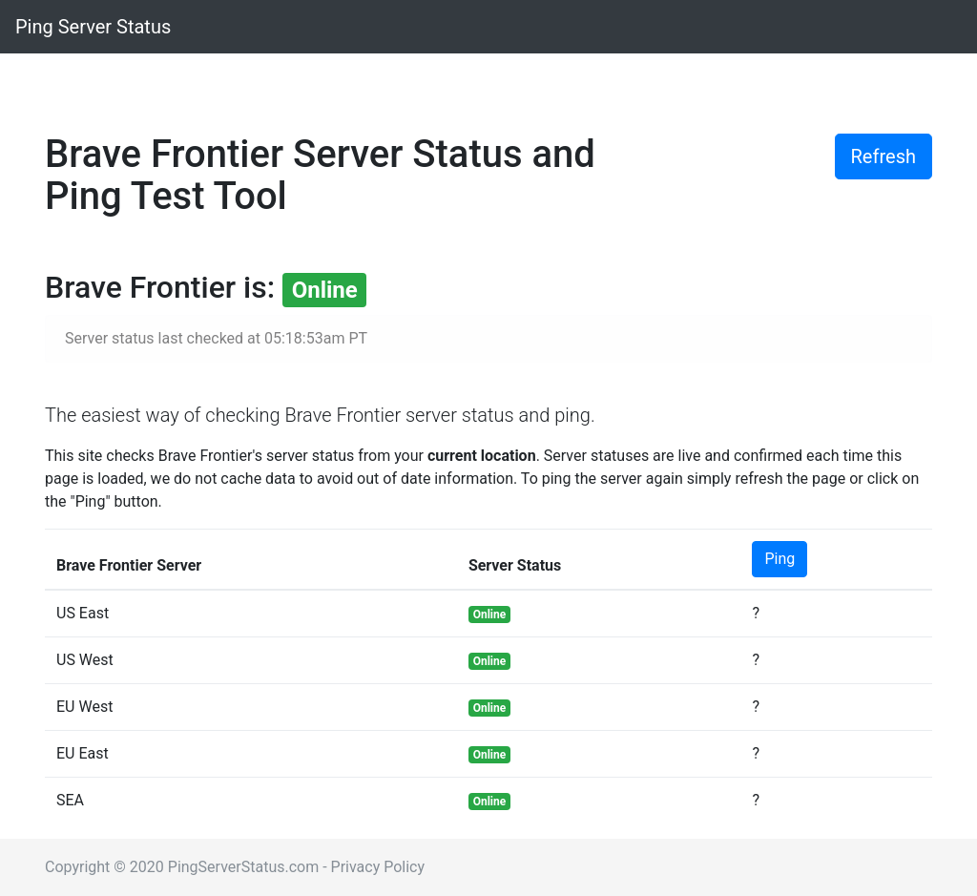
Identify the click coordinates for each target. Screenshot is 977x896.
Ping (779, 559)
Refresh (883, 156)
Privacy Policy (378, 867)
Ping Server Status (93, 26)
